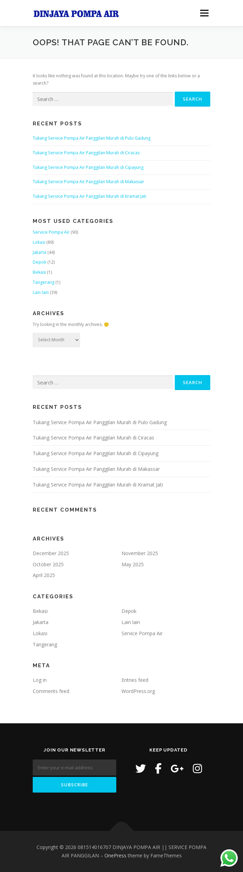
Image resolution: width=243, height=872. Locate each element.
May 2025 (133, 564)
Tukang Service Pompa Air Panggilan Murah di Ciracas (86, 153)
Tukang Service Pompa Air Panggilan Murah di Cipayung (88, 167)
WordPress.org (138, 691)
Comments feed (51, 691)
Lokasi (39, 242)
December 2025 (51, 553)
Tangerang (43, 282)
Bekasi (39, 272)
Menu (204, 13)
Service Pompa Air (51, 232)
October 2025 (48, 564)
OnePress (115, 855)
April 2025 (44, 575)
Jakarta (39, 252)
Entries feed (135, 680)
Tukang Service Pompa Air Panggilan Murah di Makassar (88, 182)
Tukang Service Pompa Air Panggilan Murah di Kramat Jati (89, 196)
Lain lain (41, 292)
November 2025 (140, 553)
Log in (40, 680)
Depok (39, 262)
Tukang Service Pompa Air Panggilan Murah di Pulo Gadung (91, 138)
